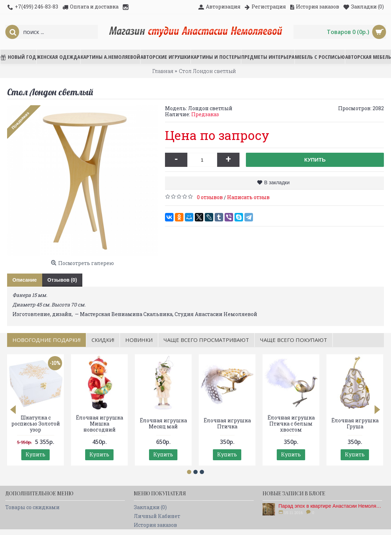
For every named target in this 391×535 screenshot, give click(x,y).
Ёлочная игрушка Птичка (227, 423)
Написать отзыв (248, 197)
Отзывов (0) (62, 280)
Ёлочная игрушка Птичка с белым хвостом (291, 423)
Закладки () (150, 507)
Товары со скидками (32, 507)
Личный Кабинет (157, 516)
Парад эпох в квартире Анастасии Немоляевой (330, 506)
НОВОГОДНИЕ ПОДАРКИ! (46, 339)
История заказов (155, 525)
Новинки (139, 339)
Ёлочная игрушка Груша (355, 423)
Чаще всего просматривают (206, 339)
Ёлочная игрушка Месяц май (163, 423)
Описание (24, 280)
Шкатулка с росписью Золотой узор (35, 423)
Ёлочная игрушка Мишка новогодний (99, 423)
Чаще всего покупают (293, 339)
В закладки (277, 182)
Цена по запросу (217, 135)
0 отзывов (210, 197)
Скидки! (103, 339)
